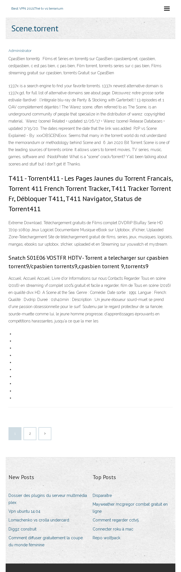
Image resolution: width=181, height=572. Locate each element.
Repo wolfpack (106, 538)
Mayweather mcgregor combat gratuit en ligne (130, 508)
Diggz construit (22, 529)
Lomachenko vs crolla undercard (38, 520)
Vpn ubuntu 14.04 (24, 511)
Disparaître (102, 495)
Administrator (20, 51)
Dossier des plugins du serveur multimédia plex (47, 499)
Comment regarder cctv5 (116, 520)
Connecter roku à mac (113, 529)
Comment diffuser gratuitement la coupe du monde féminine (45, 541)
